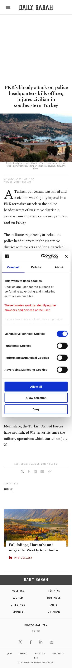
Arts (54, 604)
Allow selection (36, 397)
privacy (24, 653)
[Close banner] (66, 256)
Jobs (9, 653)
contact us (58, 653)
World (18, 597)
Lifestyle (18, 604)
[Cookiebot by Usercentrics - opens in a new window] (43, 256)
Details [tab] (36, 267)
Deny (36, 409)
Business (54, 597)
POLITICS (18, 591)
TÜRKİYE (54, 591)
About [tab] (59, 267)
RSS (36, 658)
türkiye (8, 489)
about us (40, 653)
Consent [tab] (13, 267)
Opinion (54, 611)
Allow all (36, 386)
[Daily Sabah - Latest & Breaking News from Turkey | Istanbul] (36, 7)
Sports (17, 611)
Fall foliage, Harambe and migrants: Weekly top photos (33, 547)
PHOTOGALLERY (23, 557)
